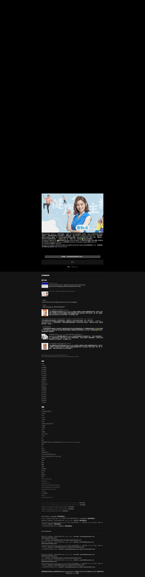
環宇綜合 (44, 382)
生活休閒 (44, 375)
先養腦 (43, 428)
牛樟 (43, 415)
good (43, 540)
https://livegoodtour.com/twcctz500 (51, 487)
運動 (43, 464)
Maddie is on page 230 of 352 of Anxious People (54, 507)
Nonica (43, 495)
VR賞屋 (44, 365)
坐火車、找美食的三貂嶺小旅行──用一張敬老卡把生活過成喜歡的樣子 (60, 518)
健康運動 (44, 380)
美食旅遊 (44, 369)
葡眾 (43, 460)
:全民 (43, 409)
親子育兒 (44, 373)
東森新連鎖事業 (46, 327)
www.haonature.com (47, 497)
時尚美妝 (44, 371)
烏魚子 (43, 436)
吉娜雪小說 (45, 384)
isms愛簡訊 (45, 493)
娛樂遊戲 (44, 367)
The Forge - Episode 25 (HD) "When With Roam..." (62, 291)
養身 (43, 473)
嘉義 (43, 466)
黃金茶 (43, 458)
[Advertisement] (55, 13)
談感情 (43, 470)
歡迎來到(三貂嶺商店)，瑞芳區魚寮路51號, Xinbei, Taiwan (57, 520)
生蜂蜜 (43, 425)
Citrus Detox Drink (46, 479)
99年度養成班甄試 (46, 411)
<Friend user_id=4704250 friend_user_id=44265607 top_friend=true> (60, 502)
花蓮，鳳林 (45, 434)
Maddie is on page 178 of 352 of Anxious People (54, 509)
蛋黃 (43, 448)
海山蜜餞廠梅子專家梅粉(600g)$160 (59, 310)
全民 (43, 430)
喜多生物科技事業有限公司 (49, 454)
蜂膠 (43, 462)
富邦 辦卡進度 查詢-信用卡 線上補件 (51, 456)
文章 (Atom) (74, 267)
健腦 (43, 444)
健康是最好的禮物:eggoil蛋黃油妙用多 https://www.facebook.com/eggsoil (61, 442)
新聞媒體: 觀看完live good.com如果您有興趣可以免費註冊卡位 (65, 334)
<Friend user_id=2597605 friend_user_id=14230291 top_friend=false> (60, 505)
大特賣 (43, 413)
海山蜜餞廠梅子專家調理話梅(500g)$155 (60, 343)
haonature (44, 481)
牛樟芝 (43, 417)
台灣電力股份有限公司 (48, 423)
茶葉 (43, 440)
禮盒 (43, 477)
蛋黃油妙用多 (45, 452)
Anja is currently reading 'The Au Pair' (51, 511)
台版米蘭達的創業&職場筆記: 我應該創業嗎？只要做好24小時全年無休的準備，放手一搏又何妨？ (68, 319)
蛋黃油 (44, 300)
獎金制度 (44, 468)
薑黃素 (43, 475)
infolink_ (44, 491)
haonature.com (53, 283)
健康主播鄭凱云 (46, 516)
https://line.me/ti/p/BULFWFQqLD (50, 485)
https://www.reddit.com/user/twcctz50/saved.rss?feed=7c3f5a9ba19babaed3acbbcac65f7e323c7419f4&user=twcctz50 (60, 355)
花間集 (43, 432)
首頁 (72, 262)
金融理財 (44, 378)
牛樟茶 (43, 419)
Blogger (74, 573)
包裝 (43, 421)
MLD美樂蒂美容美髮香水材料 (49, 526)
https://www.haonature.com (49, 489)
